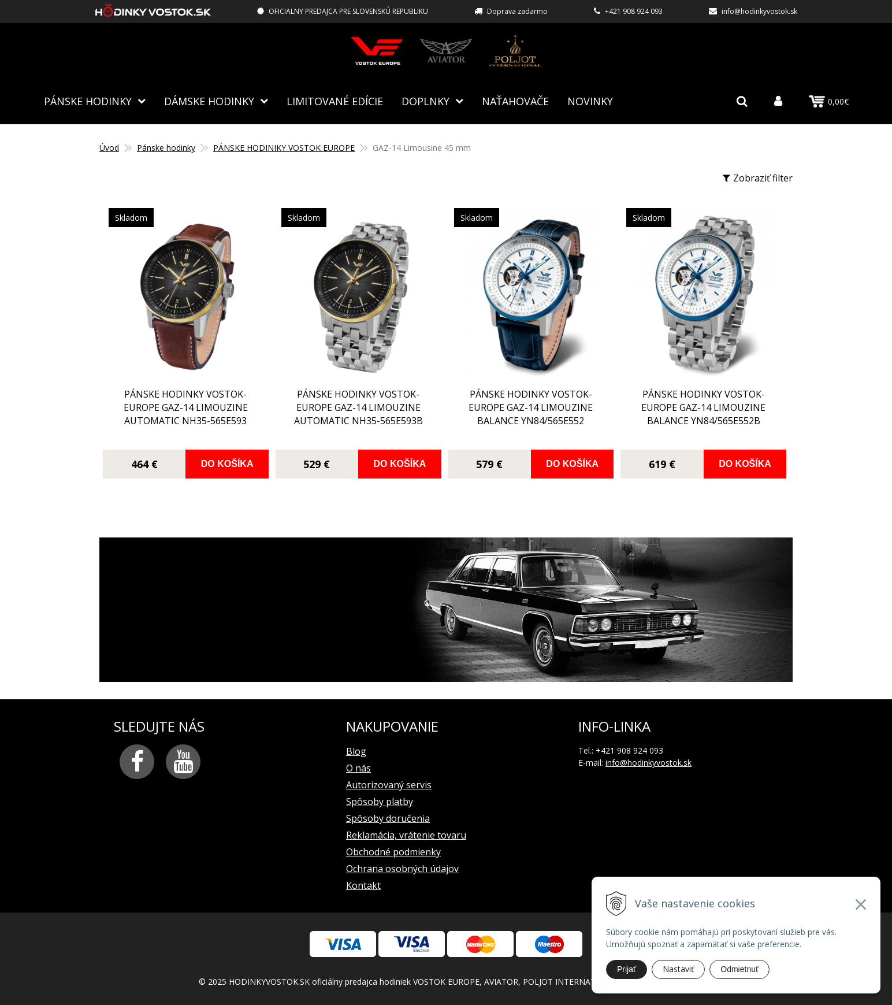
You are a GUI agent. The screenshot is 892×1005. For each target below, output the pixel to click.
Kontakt (363, 885)
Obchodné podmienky (393, 851)
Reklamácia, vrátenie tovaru (406, 835)
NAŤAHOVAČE (515, 101)
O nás (358, 768)
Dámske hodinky (209, 101)
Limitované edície (335, 101)
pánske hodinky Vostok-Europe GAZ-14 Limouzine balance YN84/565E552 (531, 407)
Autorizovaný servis (389, 784)
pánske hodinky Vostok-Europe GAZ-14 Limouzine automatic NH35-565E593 (186, 407)
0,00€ (829, 101)
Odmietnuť (739, 969)
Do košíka (227, 464)
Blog (356, 751)
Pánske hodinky (88, 101)
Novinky (590, 101)
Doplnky (425, 101)
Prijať (626, 969)
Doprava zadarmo (517, 11)
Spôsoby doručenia (388, 818)
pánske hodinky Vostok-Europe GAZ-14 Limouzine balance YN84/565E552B (703, 407)
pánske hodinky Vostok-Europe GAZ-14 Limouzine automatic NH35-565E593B (358, 407)
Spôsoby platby (379, 801)
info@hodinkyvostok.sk (759, 11)
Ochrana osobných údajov (402, 868)
